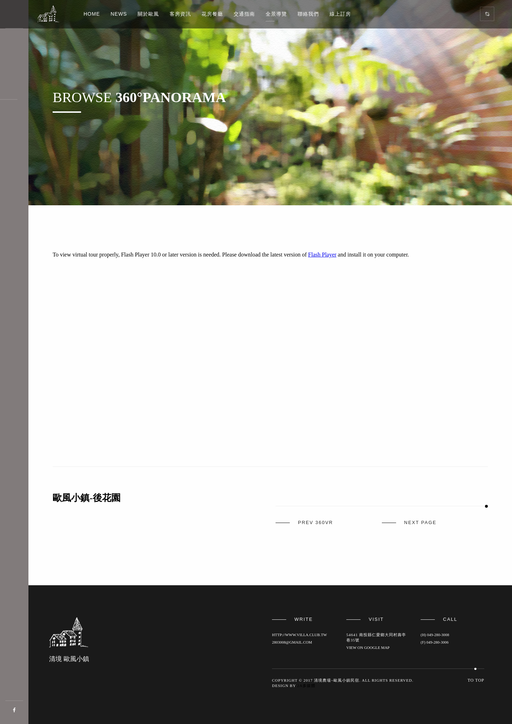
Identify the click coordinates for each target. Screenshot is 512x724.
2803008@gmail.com (292, 642)
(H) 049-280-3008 (435, 635)
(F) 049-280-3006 (435, 642)
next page (420, 522)
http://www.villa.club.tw (299, 635)
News (119, 14)
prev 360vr (315, 522)
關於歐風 (148, 14)
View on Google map (368, 647)
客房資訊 (180, 14)
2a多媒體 (306, 685)
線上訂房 (340, 14)
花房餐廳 (212, 14)
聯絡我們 (308, 14)
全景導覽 (276, 14)
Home (92, 14)
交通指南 (244, 14)
